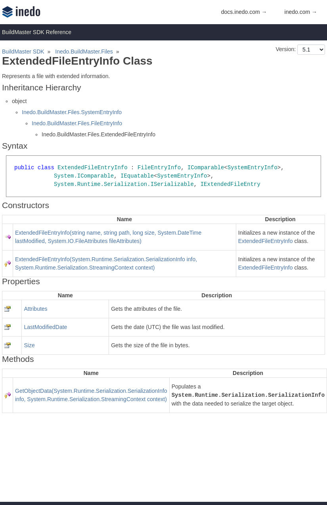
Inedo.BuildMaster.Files (84, 51)
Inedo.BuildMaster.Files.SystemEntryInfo (72, 112)
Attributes (35, 309)
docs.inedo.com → (244, 12)
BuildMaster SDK (23, 51)
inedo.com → (301, 12)
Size (29, 345)
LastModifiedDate (45, 327)
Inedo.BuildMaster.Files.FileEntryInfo (77, 123)
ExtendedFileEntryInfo (265, 241)
